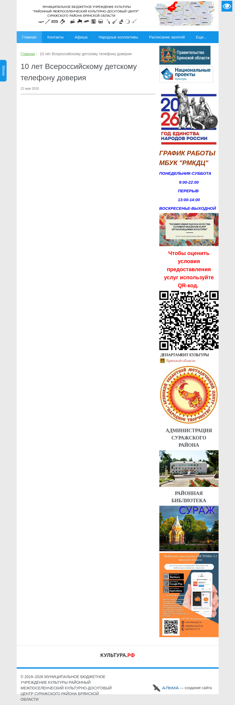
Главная (28, 54)
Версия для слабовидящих (227, 6)
